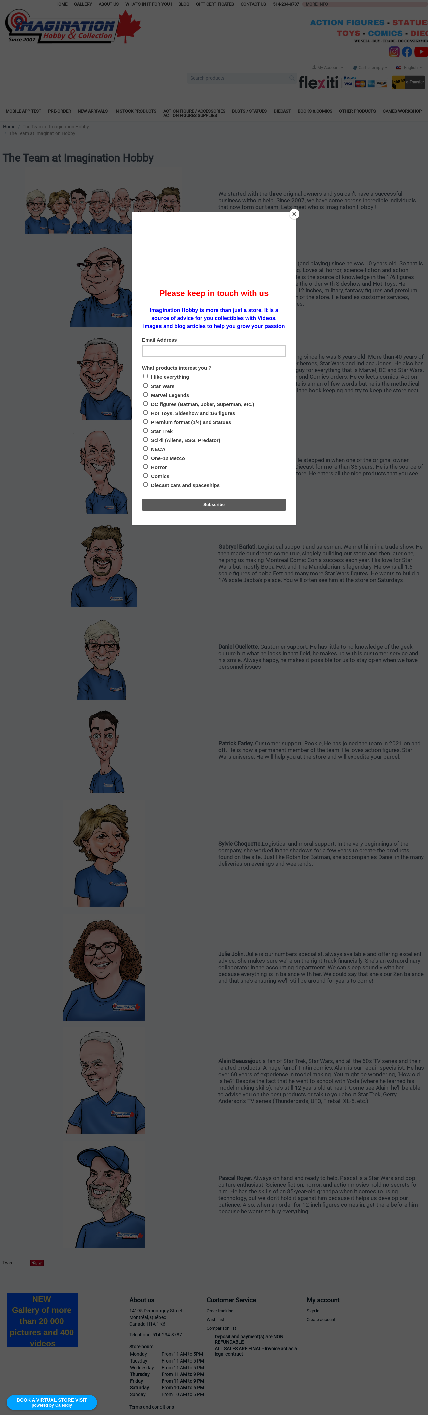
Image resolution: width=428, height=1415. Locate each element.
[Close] (294, 214)
